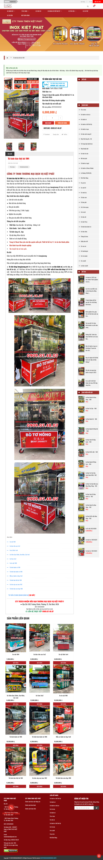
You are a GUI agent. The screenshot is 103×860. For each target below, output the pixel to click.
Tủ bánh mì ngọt (84, 163)
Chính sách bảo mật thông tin (32, 801)
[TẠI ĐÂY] (32, 595)
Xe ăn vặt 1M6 (12, 563)
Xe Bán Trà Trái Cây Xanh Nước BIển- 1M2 (91, 474)
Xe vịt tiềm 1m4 (12, 550)
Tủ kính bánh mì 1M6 (13, 567)
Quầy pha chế (83, 241)
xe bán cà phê (83, 266)
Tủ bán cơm (83, 197)
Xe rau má (82, 246)
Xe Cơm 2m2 (11, 559)
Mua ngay (48, 123)
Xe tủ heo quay (83, 207)
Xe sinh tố (82, 188)
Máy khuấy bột (83, 149)
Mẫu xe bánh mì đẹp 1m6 (14, 576)
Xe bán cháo (83, 231)
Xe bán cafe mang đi (85, 134)
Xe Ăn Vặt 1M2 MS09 (91, 528)
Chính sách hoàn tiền (30, 809)
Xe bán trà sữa (83, 153)
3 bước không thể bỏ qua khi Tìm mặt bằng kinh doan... (91, 302)
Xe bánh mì (83, 119)
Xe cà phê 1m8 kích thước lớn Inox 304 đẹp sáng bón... (92, 383)
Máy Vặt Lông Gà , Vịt (85, 139)
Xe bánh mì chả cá (84, 114)
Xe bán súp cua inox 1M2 (14, 584)
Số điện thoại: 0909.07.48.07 (11, 840)
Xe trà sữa (52, 809)
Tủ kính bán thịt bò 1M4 (18, 58)
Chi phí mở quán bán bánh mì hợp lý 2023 (91, 371)
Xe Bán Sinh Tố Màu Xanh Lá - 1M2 (91, 495)
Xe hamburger (83, 251)
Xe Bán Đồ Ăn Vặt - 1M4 (92, 452)
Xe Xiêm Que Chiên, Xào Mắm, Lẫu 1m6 (18, 554)
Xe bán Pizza (83, 222)
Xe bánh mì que (84, 129)
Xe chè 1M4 (11, 542)
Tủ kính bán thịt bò (24, 167)
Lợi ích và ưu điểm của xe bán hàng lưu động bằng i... (91, 291)
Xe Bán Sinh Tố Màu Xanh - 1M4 (91, 441)
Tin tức (90, 2)
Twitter (64, 134)
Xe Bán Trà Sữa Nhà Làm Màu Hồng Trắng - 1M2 (92, 485)
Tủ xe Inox (12, 167)
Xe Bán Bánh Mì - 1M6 (91, 419)
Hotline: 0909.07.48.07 (53, 128)
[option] (21, 114)
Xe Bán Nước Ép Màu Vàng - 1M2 (91, 506)
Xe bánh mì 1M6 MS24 (91, 540)
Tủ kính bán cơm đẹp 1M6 (15, 589)
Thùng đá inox (83, 236)
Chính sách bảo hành (30, 805)
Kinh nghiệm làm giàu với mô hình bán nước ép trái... (92, 314)
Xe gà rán (82, 183)
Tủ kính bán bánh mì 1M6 (14, 572)
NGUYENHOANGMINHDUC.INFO (48, 858)
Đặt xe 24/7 (98, 2)
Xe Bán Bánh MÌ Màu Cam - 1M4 (91, 463)
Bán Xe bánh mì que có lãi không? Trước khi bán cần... (91, 348)
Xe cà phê (82, 261)
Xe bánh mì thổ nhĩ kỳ (85, 124)
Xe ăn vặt (82, 212)
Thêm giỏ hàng (62, 123)
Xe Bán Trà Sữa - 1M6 (91, 408)
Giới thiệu (83, 2)
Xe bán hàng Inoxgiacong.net (18, 266)
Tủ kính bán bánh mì (85, 227)
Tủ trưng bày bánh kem (86, 144)
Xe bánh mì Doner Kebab (86, 168)
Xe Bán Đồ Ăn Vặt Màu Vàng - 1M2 (91, 517)
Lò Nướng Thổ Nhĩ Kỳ (85, 173)
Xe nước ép (82, 192)
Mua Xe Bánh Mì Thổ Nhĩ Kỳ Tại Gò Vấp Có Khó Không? (92, 360)
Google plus (56, 134)
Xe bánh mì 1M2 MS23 (91, 551)
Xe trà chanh (83, 256)
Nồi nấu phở (83, 158)
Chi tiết (10, 154)
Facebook (46, 134)
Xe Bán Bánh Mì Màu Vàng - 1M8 (91, 398)
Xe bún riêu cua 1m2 (13, 546)
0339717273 (13, 2)
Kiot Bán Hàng (83, 178)
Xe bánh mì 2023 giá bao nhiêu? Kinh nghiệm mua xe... (92, 279)
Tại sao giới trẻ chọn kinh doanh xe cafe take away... (92, 325)
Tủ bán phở (82, 202)
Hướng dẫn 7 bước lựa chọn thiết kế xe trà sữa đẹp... (92, 336)
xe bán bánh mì (57, 266)
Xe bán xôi (82, 217)
